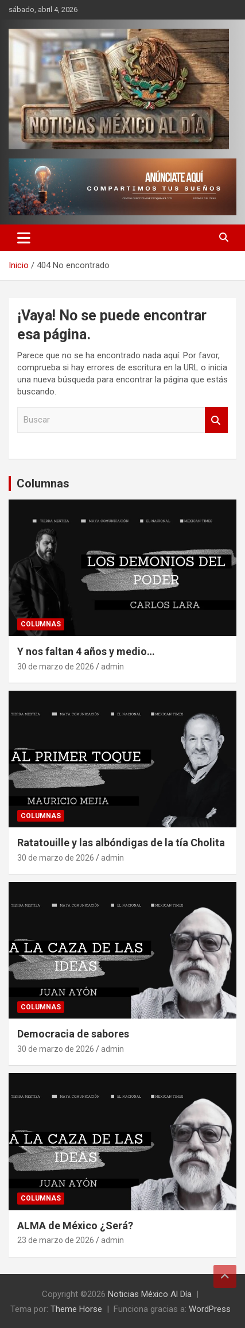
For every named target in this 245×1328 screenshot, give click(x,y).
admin (112, 666)
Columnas (43, 483)
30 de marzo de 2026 (55, 666)
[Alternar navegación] (24, 237)
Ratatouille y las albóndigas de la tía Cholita (121, 843)
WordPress (210, 1309)
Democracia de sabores (73, 1034)
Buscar (216, 420)
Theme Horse (76, 1309)
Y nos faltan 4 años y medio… (86, 651)
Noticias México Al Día (150, 1294)
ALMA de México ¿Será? (75, 1225)
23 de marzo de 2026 (55, 1240)
